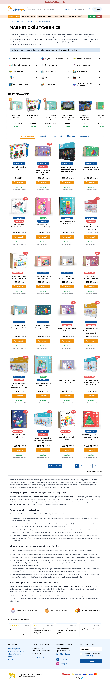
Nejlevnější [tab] (58, 136)
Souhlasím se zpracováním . (92, 655)
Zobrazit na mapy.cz (39, 657)
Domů (11, 21)
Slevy (99, 16)
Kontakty (11, 659)
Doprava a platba (14, 649)
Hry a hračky (20, 21)
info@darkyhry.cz (63, 654)
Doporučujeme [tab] (27, 136)
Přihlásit (91, 661)
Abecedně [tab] (84, 136)
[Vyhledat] (57, 9)
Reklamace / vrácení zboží (16, 651)
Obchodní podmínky (14, 654)
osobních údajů (88, 656)
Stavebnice (31, 21)
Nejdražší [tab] (71, 136)
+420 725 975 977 (70, 9)
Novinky (92, 16)
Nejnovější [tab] (43, 136)
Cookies (10, 657)
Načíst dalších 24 (55, 466)
